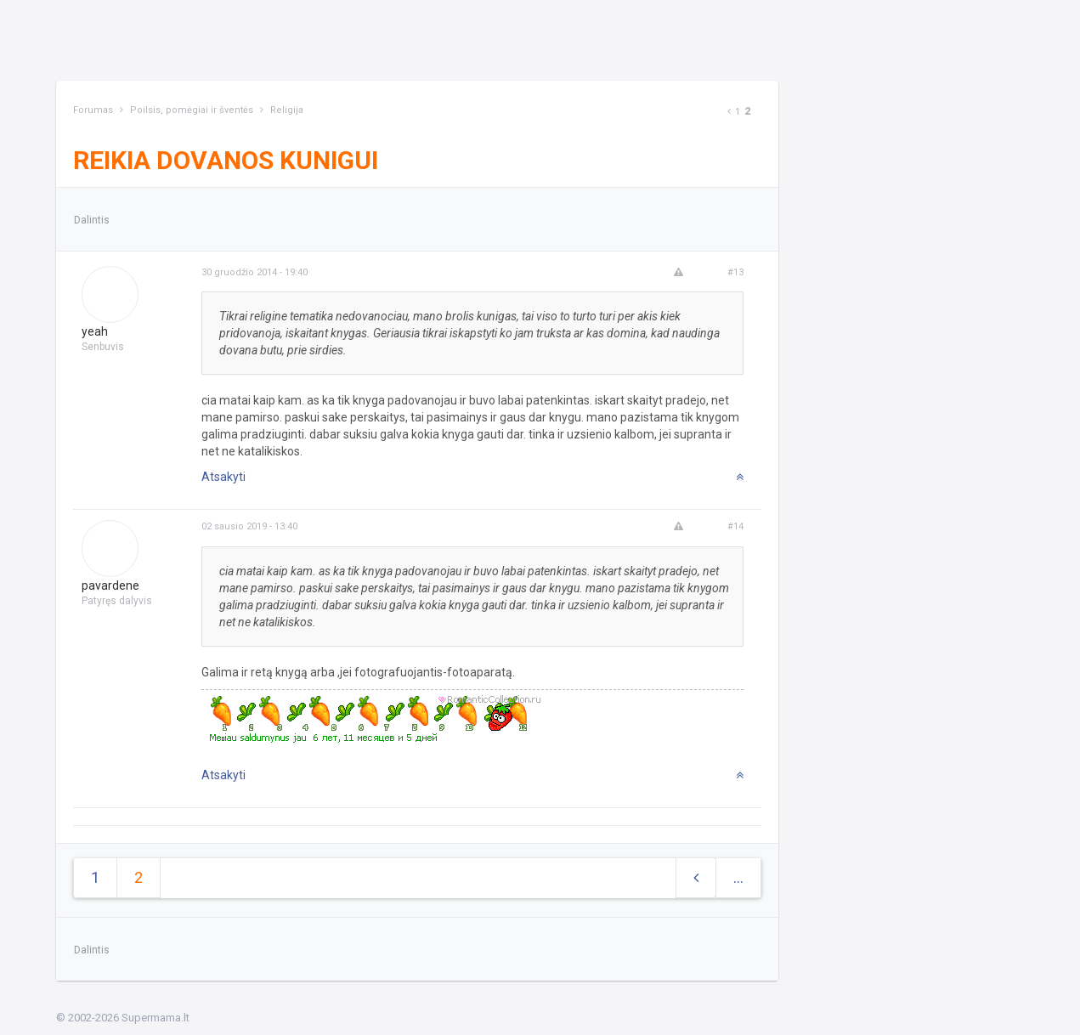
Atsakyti (223, 477)
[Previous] (729, 111)
